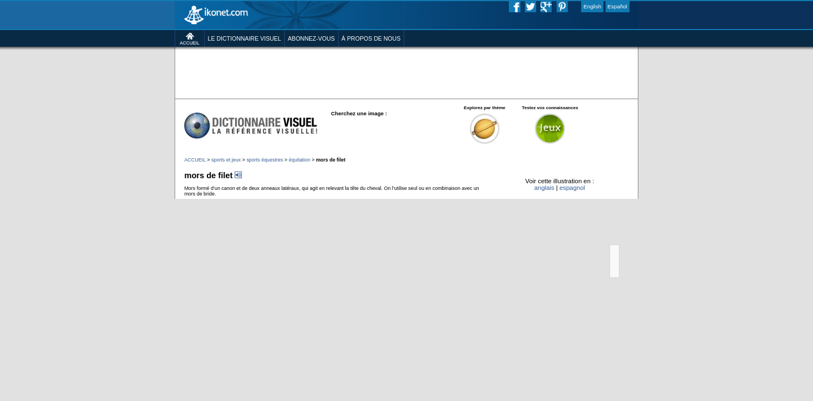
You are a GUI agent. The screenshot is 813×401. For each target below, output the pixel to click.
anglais (576, 231)
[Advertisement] (406, 89)
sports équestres (232, 196)
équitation (275, 196)
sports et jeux (184, 196)
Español (666, 8)
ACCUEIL (146, 196)
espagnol (611, 231)
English (635, 8)
